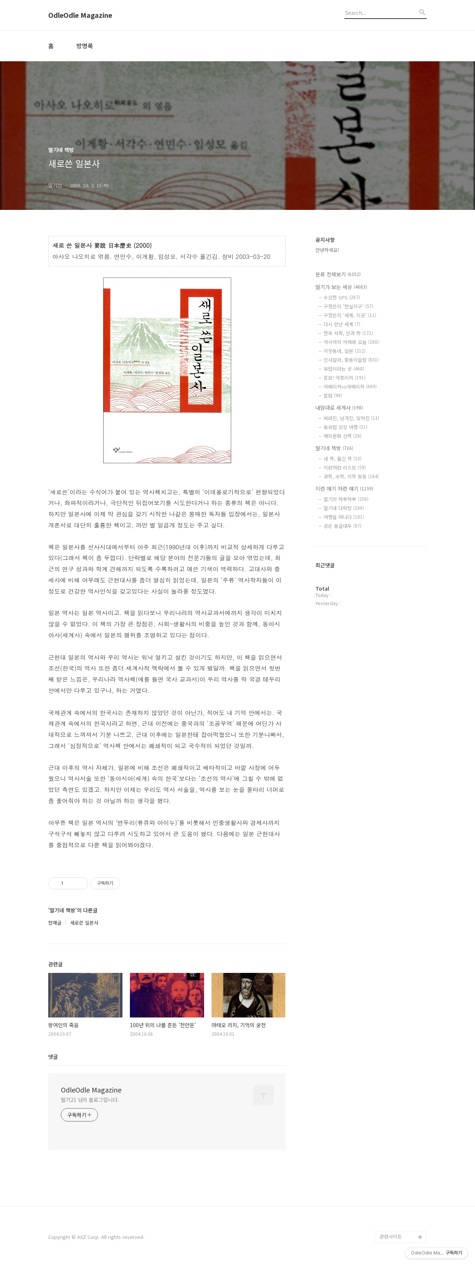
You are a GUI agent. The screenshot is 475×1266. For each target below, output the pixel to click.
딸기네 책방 (334, 448)
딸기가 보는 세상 (341, 286)
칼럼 (333, 395)
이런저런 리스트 (345, 467)
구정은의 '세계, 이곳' (350, 315)
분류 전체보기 (338, 274)
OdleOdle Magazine (80, 15)
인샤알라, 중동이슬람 (351, 359)
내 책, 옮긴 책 (342, 458)
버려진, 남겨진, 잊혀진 (351, 418)
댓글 (53, 1056)
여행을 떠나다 (344, 516)
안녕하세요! (327, 249)
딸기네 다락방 (344, 508)
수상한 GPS (342, 297)
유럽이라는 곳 (344, 368)
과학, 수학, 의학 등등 (351, 476)
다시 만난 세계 (342, 324)
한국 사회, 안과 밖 (348, 333)
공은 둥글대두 (342, 525)
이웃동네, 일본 (345, 350)
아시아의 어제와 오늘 (351, 341)
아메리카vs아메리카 (350, 386)
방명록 (84, 45)
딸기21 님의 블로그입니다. (90, 1099)
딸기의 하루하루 (346, 499)
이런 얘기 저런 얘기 (344, 488)
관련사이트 (391, 1236)
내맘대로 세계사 (339, 407)
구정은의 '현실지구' (348, 306)
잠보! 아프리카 (345, 377)
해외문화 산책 (342, 435)
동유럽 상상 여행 (345, 427)
